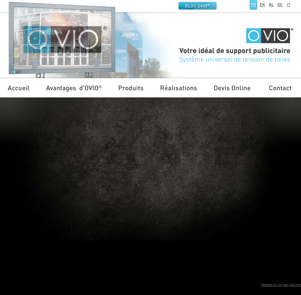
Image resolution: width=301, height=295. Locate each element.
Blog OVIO (197, 6)
